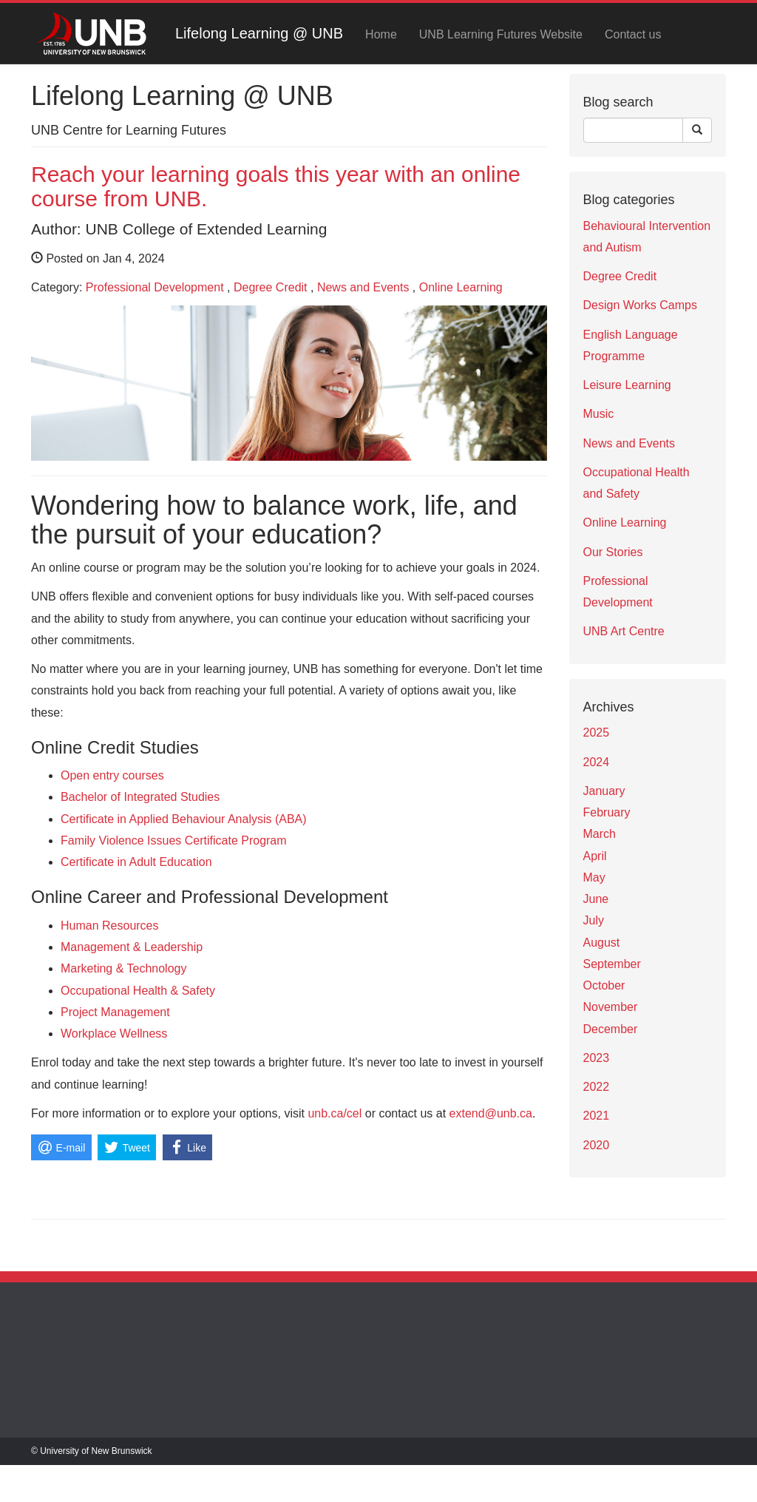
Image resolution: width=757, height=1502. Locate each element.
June (596, 899)
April (595, 856)
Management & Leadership (132, 947)
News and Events (363, 287)
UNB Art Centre (624, 631)
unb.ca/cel (334, 1113)
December (610, 1029)
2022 (596, 1086)
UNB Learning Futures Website (501, 34)
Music (598, 413)
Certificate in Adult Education (136, 862)
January (604, 791)
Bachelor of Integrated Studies (140, 797)
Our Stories (613, 552)
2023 (596, 1058)
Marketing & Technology (123, 968)
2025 (596, 732)
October (604, 985)
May (594, 877)
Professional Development (155, 287)
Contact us (633, 34)
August (601, 942)
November (610, 1007)
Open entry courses (112, 775)
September (612, 964)
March (599, 834)
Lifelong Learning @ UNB (259, 33)
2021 (596, 1115)
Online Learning (461, 287)
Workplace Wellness (114, 1033)
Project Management (115, 1012)
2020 (596, 1145)
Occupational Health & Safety (138, 990)
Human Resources (110, 925)
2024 (596, 762)
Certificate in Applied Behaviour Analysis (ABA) (184, 819)
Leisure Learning (627, 385)
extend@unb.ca (490, 1113)
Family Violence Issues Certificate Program (174, 840)
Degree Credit (271, 287)
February (607, 812)
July (593, 920)
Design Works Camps (640, 305)
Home (381, 34)
